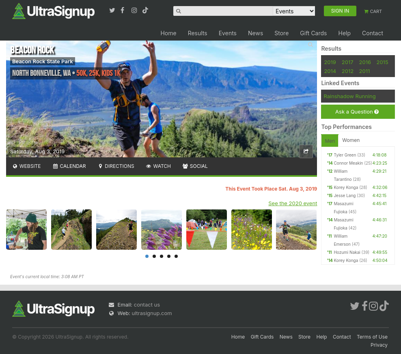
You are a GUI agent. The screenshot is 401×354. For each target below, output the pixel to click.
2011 (364, 71)
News (255, 33)
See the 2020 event (292, 203)
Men (330, 141)
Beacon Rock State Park (42, 61)
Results (197, 33)
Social (195, 166)
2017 (348, 62)
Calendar (69, 166)
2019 (330, 62)
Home (168, 33)
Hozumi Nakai (347, 252)
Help (344, 33)
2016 (365, 62)
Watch (158, 166)
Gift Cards (313, 33)
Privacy (379, 345)
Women (351, 140)
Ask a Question (357, 112)
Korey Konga (346, 187)
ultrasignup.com (152, 313)
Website (26, 166)
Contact (372, 33)
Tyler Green (345, 154)
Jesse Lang (345, 195)
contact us (147, 304)
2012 (348, 71)
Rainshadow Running (349, 96)
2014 (330, 71)
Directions (115, 166)
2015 (382, 62)
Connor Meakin (348, 163)
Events (228, 33)
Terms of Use (372, 337)
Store (281, 33)
